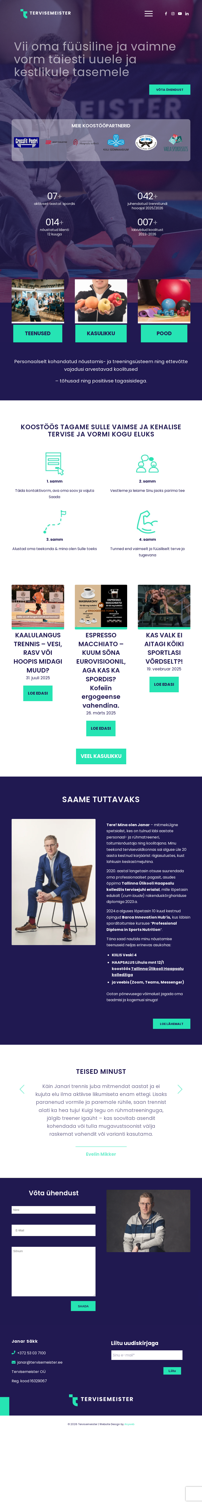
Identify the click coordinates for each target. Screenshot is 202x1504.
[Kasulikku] (101, 333)
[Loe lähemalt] (171, 1024)
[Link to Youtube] (179, 13)
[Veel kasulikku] (101, 756)
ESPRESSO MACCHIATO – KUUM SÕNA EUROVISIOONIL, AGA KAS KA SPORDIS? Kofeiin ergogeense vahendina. (101, 670)
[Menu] (147, 13)
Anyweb (129, 1424)
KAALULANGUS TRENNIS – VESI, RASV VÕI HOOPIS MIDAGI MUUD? (37, 653)
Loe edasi (38, 693)
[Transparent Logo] (45, 13)
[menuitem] (147, 13)
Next (180, 1089)
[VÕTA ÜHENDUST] (169, 89)
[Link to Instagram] (172, 13)
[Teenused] (37, 333)
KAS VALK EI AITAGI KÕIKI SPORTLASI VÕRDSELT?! (164, 648)
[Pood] (164, 333)
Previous (22, 1089)
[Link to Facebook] (165, 13)
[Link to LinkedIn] (186, 13)
